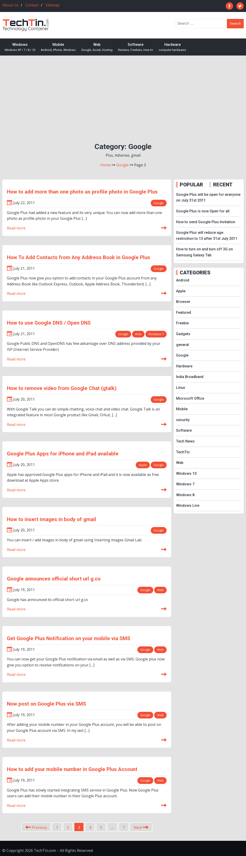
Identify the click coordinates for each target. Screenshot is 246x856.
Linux (180, 387)
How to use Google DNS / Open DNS (49, 323)
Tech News (185, 441)
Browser (183, 301)
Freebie (182, 323)
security (183, 420)
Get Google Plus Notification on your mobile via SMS (68, 638)
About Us (10, 5)
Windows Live (187, 505)
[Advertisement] (123, 94)
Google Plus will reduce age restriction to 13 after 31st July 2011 (206, 235)
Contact (32, 5)
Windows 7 (156, 334)
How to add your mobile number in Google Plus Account (72, 769)
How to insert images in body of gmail (51, 519)
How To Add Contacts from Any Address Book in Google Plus (78, 257)
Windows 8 (185, 495)
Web (97, 47)
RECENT (222, 184)
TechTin (183, 452)
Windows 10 (186, 473)
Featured (183, 312)
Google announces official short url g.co (54, 579)
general (182, 345)
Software (135, 47)
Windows (20, 47)
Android (182, 280)
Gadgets (183, 334)
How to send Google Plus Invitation (205, 222)
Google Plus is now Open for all (202, 211)
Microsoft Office (190, 398)
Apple (143, 465)
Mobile (58, 47)
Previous (36, 827)
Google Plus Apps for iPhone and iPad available (63, 454)
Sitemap (53, 5)
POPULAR (191, 184)
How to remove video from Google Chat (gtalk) (61, 388)
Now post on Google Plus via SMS (46, 704)
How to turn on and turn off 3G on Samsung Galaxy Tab (204, 252)
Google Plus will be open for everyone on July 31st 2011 (208, 197)
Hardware (172, 47)
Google (158, 203)
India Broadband (189, 377)
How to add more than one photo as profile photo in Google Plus (82, 192)
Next (141, 827)
